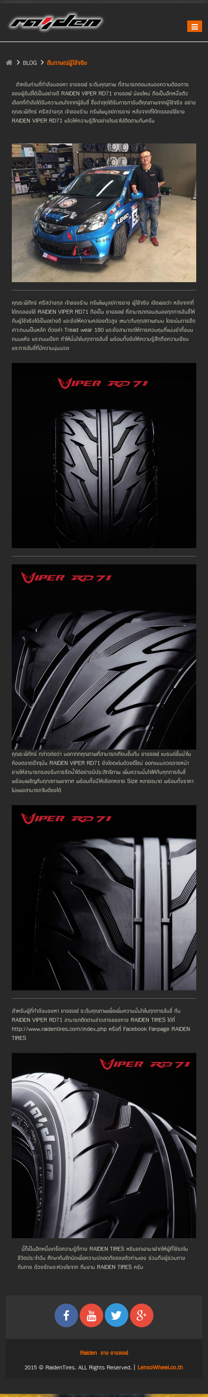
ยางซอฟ (119, 1353)
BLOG (29, 63)
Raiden (88, 1353)
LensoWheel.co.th (160, 1367)
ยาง (104, 1353)
